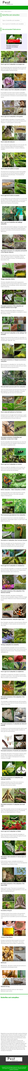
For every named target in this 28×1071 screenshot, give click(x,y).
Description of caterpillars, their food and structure (14, 540)
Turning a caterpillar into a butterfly (10, 644)
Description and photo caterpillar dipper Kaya (12, 619)
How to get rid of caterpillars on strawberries (12, 565)
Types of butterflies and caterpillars (13, 41)
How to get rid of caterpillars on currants (11, 464)
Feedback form (23, 1064)
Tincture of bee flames (7, 937)
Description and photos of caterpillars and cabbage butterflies (12, 47)
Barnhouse (3, 962)
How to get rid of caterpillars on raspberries (12, 671)
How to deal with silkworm (8, 142)
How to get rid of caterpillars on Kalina (11, 831)
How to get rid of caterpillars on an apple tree (12, 64)
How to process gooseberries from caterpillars (13, 515)
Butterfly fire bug (5, 986)
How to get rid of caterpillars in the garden (12, 116)
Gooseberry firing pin (6, 910)
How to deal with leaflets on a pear (10, 168)
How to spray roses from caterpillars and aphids (13, 89)
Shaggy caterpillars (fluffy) (8, 279)
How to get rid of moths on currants (10, 195)
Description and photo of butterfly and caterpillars (14, 750)
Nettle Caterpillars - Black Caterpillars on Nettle (13, 489)
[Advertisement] (14, 24)
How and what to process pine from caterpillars (13, 386)
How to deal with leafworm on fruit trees (11, 412)
